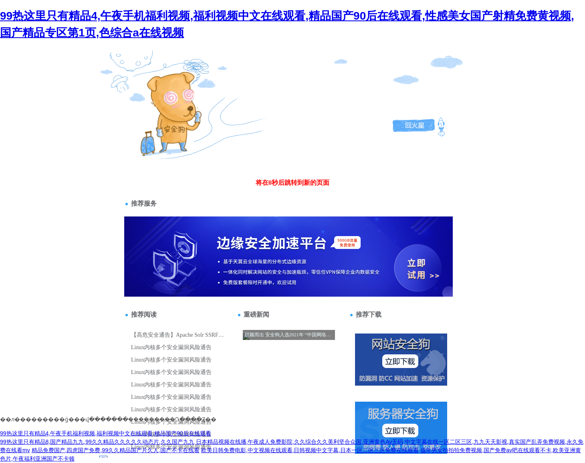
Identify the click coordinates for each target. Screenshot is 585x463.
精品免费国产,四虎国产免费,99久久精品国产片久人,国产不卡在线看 (116, 450)
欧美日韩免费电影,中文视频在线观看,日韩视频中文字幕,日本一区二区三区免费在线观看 (310, 450)
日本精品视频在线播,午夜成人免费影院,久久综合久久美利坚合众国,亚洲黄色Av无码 (299, 442)
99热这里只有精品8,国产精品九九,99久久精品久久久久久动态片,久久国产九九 (97, 442)
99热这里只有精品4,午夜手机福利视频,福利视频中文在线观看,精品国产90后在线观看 (105, 433)
